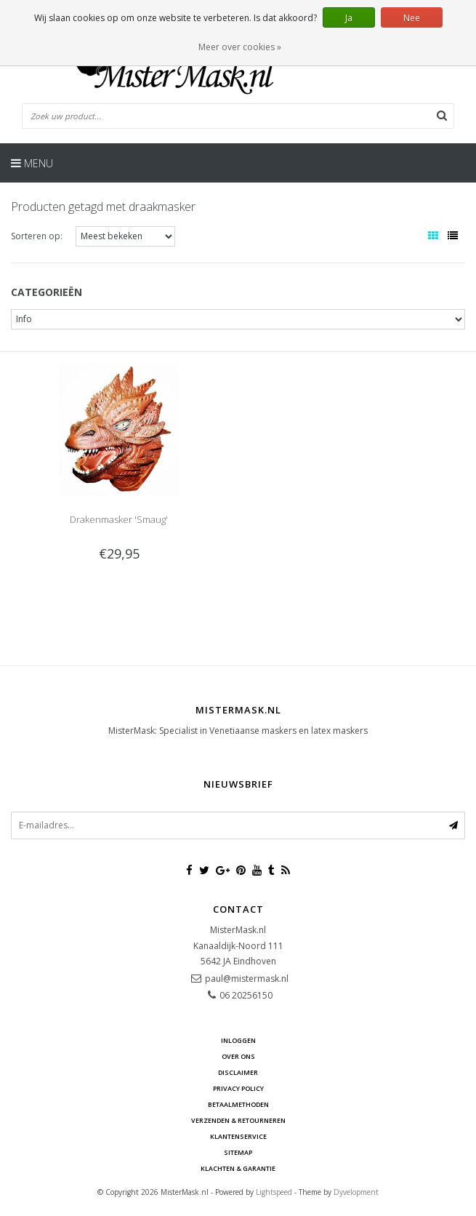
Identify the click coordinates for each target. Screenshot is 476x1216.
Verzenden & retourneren (238, 1120)
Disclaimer (238, 1072)
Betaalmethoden (238, 1104)
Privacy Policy (238, 1088)
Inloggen (238, 1040)
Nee (411, 18)
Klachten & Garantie (238, 1168)
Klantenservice (238, 1136)
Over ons (238, 1056)
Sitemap (238, 1152)
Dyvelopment (356, 1192)
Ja (348, 18)
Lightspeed (274, 1192)
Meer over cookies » (239, 47)
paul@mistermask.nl (247, 978)
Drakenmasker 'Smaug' (119, 519)
